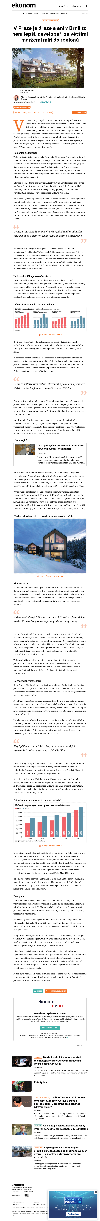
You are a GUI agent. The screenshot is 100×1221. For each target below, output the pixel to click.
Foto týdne (40, 1082)
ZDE (67, 1037)
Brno (29, 112)
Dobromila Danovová (34, 1207)
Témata (36, 14)
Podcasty (64, 14)
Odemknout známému (57, 991)
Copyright (15, 1187)
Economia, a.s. (30, 1187)
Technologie (55, 14)
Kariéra (35, 1200)
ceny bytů (36, 112)
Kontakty (14, 1200)
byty (43, 112)
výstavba (49, 112)
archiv (26, 92)
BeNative (85, 14)
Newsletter (36, 1202)
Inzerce (14, 1207)
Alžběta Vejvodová (28, 97)
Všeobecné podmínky (39, 1204)
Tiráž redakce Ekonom (18, 1202)
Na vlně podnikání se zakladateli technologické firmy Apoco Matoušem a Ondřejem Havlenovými (57, 1060)
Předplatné (15, 1204)
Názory (29, 14)
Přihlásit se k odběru (50, 1028)
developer (17, 112)
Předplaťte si (63, 6)
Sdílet (39, 991)
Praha (24, 112)
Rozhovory (44, 14)
